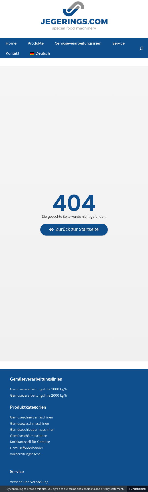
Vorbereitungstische (25, 454)
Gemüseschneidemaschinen (31, 417)
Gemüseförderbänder (26, 448)
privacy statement (112, 489)
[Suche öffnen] (141, 48)
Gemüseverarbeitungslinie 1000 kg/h (38, 389)
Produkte (36, 43)
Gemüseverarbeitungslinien (78, 43)
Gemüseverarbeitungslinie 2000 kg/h (38, 395)
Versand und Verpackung (29, 482)
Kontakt (12, 53)
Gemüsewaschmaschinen (29, 423)
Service (118, 43)
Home (11, 43)
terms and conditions (82, 489)
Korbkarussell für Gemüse (30, 441)
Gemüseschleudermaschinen (32, 429)
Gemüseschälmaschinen (28, 435)
